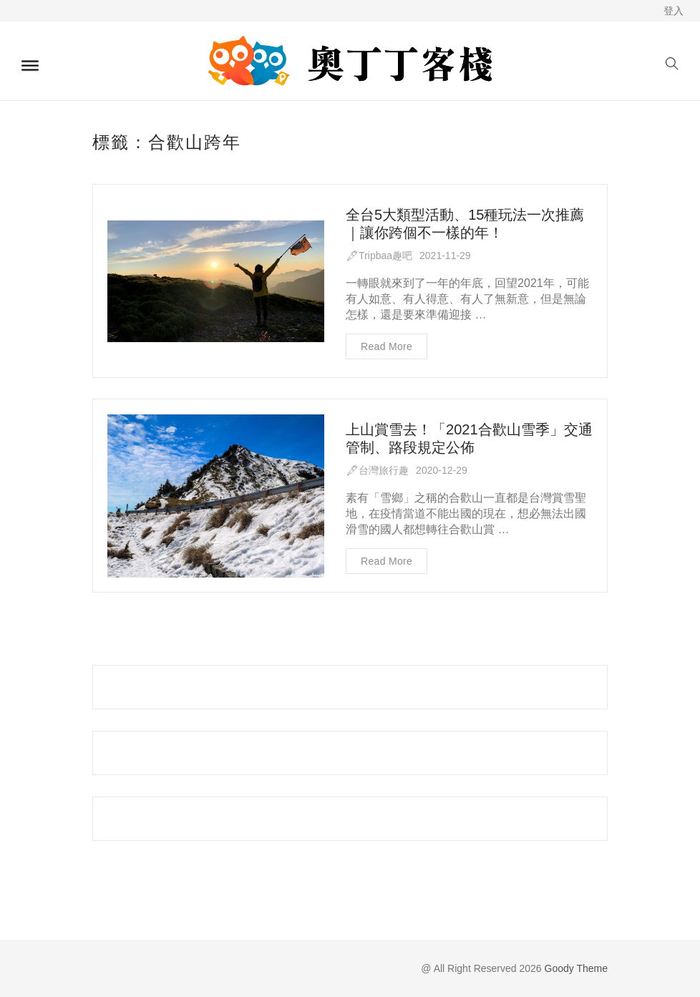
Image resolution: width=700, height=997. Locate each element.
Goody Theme (575, 968)
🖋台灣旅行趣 (377, 471)
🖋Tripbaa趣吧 (379, 255)
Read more (386, 346)
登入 (673, 10)
